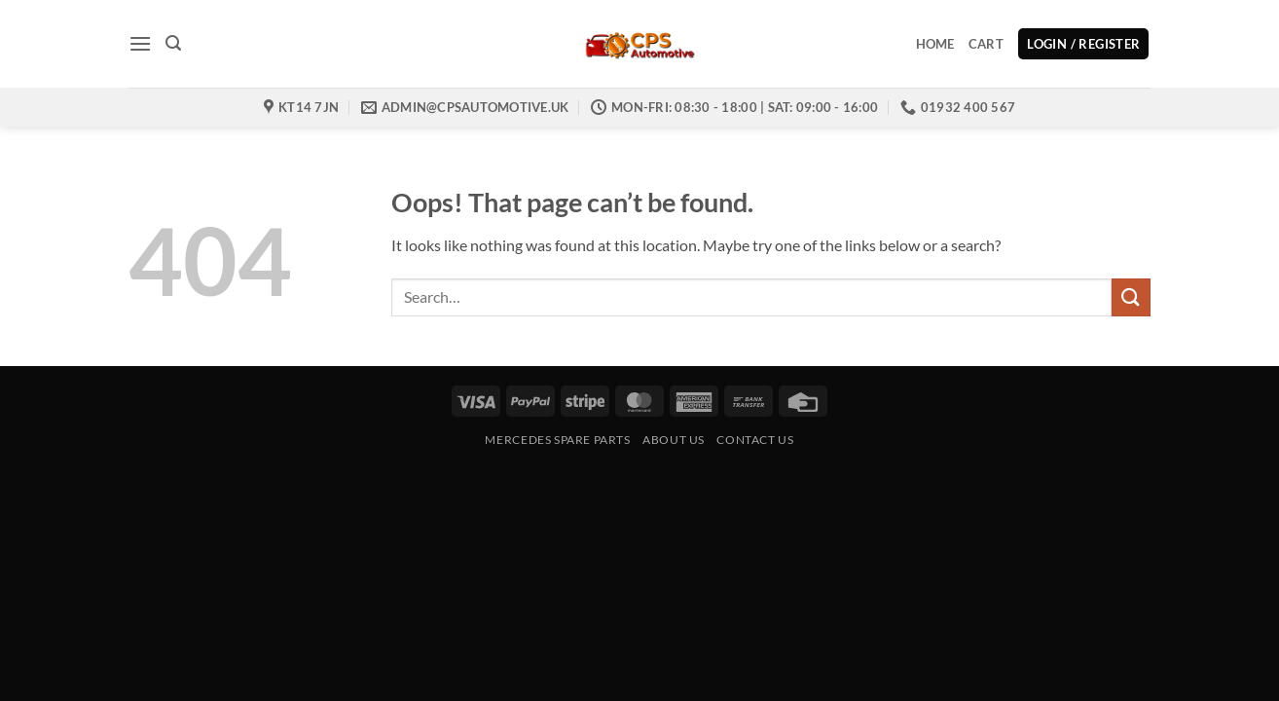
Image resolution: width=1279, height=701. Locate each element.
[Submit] (1131, 297)
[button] (140, 43)
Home (935, 44)
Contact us (754, 439)
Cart (986, 44)
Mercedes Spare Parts (557, 439)
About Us (673, 439)
